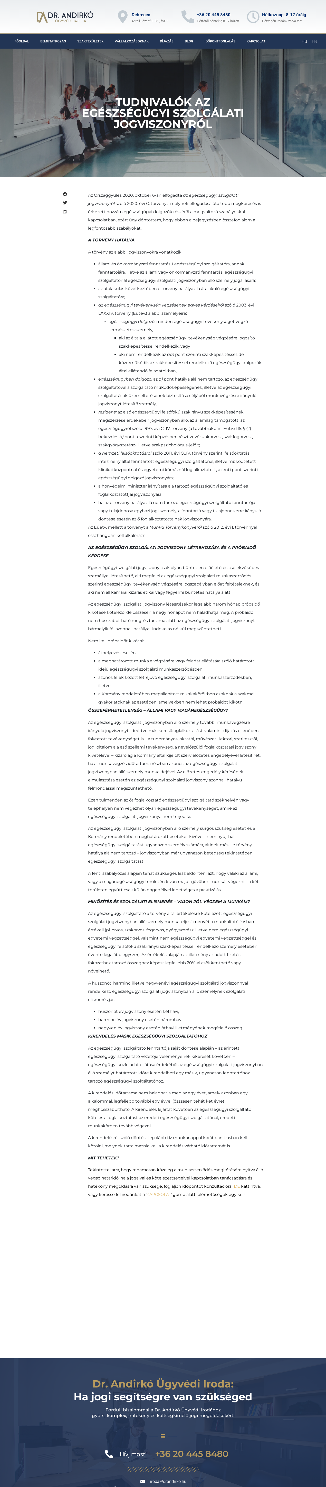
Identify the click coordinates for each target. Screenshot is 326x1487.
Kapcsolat (256, 41)
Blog (189, 41)
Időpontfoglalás (220, 41)
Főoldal (22, 41)
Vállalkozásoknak (132, 41)
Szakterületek (90, 41)
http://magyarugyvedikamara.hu (89, 1444)
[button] (69, 194)
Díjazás (167, 41)
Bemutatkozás (53, 41)
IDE (236, 1186)
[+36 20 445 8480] (187, 16)
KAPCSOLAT (159, 1194)
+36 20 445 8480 (214, 14)
